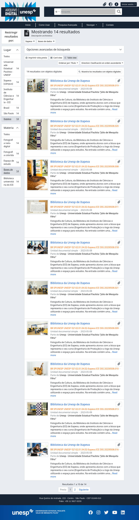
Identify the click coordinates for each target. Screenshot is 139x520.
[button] (105, 4)
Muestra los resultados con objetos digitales (100, 71)
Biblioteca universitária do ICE (11, 181)
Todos (7, 56)
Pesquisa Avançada (67, 25)
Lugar (7, 50)
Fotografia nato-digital (11, 143)
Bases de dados (11, 171)
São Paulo (11, 114)
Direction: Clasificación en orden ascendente (101, 63)
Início (28, 25)
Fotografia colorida (11, 153)
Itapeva (11, 119)
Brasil (11, 108)
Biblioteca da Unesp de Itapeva (70, 80)
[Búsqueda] (88, 11)
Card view (56, 57)
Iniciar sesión (128, 4)
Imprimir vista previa (36, 57)
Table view (70, 57)
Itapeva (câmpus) (11, 82)
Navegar (90, 25)
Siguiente (83, 489)
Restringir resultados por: (11, 36)
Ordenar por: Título (67, 63)
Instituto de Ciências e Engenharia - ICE (11, 96)
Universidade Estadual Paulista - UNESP (11, 68)
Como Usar (44, 25)
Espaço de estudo (11, 162)
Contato (110, 25)
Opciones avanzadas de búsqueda (48, 49)
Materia (9, 128)
